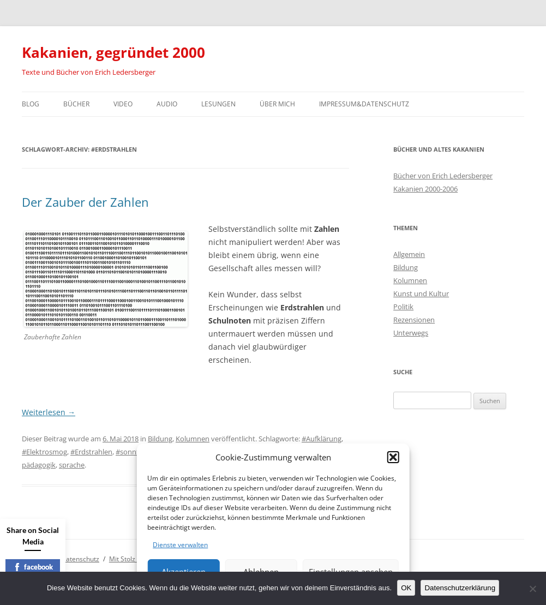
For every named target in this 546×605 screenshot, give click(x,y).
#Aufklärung (321, 439)
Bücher (76, 104)
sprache (72, 465)
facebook (33, 566)
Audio (167, 104)
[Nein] (532, 588)
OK (406, 588)
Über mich (277, 104)
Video (123, 104)
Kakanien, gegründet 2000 (113, 52)
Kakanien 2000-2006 (425, 189)
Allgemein (409, 254)
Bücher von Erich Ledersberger (443, 176)
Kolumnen (192, 439)
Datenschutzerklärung (459, 588)
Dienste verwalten (180, 544)
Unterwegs (410, 333)
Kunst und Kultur (421, 293)
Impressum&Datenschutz (364, 104)
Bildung (160, 439)
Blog (30, 104)
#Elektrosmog (44, 452)
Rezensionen (414, 320)
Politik (403, 307)
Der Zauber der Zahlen (85, 202)
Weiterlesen (48, 412)
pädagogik (39, 465)
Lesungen (218, 104)
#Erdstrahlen (91, 452)
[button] (393, 457)
